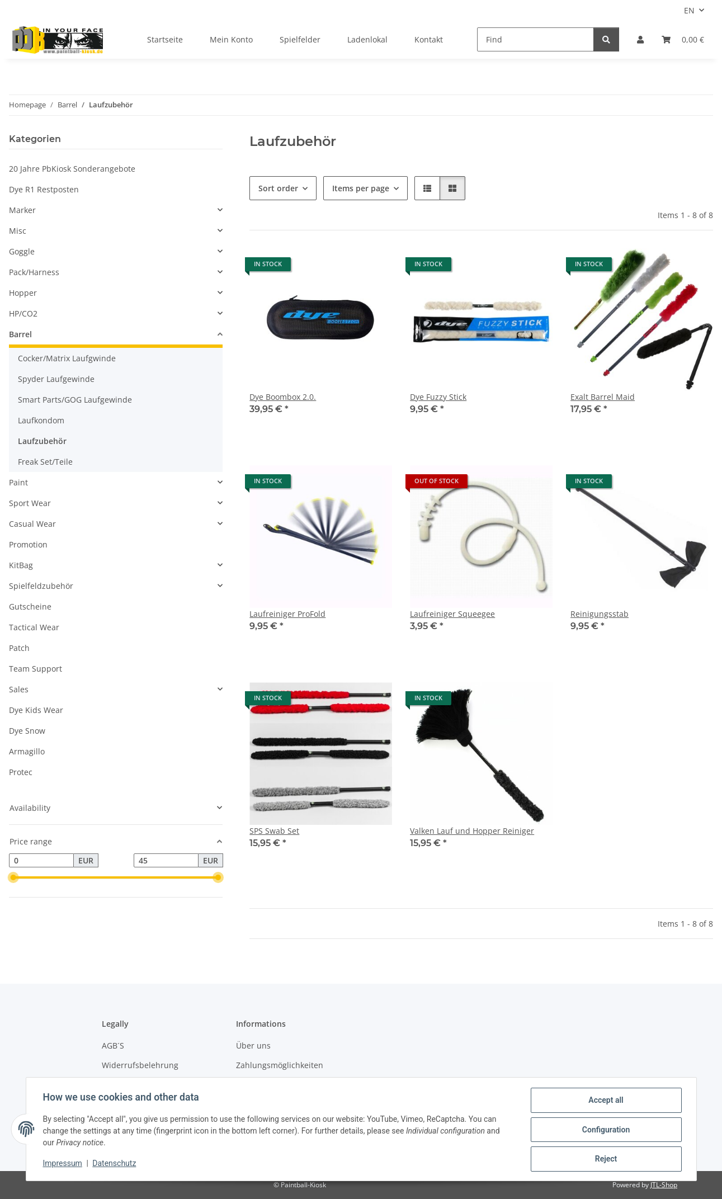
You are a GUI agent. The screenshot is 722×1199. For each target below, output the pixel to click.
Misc (17, 230)
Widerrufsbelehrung (140, 1065)
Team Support (35, 668)
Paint (18, 482)
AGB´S (113, 1045)
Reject (605, 1159)
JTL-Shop (663, 1184)
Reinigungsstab (599, 613)
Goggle (22, 251)
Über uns (253, 1045)
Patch (19, 648)
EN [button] (689, 10)
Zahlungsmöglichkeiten (279, 1065)
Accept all (604, 1101)
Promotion (28, 544)
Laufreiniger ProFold (287, 613)
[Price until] (166, 860)
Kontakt (428, 39)
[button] (640, 39)
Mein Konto (231, 39)
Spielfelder (300, 39)
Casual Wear (32, 523)
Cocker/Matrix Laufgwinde (67, 358)
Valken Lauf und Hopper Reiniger (472, 830)
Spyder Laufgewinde (56, 379)
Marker (22, 210)
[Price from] (41, 860)
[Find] (535, 39)
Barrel (20, 334)
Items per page (360, 188)
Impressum (63, 1164)
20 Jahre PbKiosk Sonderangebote (72, 168)
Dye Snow (27, 730)
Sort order (278, 188)
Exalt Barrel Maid (602, 396)
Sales (19, 689)
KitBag (21, 565)
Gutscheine (30, 606)
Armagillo (27, 751)
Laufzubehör (42, 441)
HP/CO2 (23, 313)
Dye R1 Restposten (44, 189)
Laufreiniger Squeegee (452, 613)
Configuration (605, 1130)
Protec (20, 772)
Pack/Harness (34, 272)
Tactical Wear (34, 627)
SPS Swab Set (274, 830)
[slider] (13, 878)
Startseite (165, 39)
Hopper (23, 292)
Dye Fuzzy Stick (438, 396)
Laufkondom (41, 420)
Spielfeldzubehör (41, 585)
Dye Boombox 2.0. (282, 396)
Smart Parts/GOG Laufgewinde (75, 399)
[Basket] (683, 39)
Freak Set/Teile (45, 461)
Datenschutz (115, 1164)
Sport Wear (30, 503)
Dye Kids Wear (36, 710)
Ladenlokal (367, 39)
